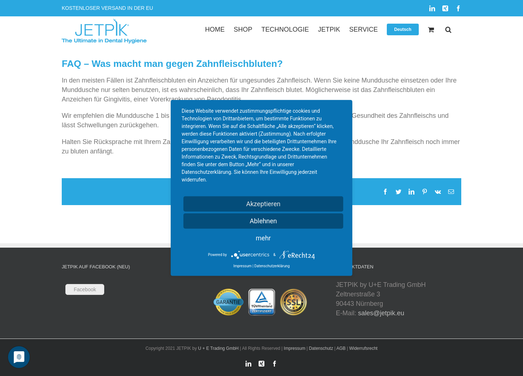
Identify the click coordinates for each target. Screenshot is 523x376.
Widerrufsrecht (363, 348)
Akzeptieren (263, 204)
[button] (448, 29)
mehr (263, 238)
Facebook (85, 289)
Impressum (294, 348)
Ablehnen (263, 221)
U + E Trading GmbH (218, 348)
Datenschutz (321, 348)
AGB (340, 348)
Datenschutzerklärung (271, 266)
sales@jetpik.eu (381, 313)
